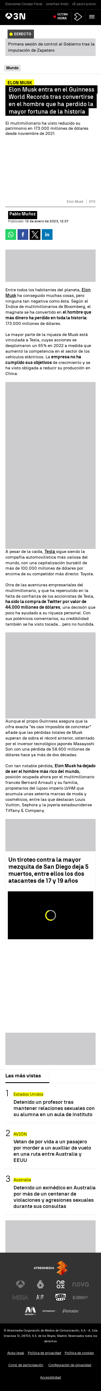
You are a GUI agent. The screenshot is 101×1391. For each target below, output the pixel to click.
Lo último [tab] (65, 1076)
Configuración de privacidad (69, 1365)
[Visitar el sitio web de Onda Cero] (61, 1298)
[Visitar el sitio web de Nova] (80, 1284)
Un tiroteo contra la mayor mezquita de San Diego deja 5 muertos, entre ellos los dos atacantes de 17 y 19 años (48, 870)
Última (62, 16)
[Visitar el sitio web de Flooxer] (70, 1311)
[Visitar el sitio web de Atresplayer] (51, 1311)
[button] (91, 16)
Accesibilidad (50, 1377)
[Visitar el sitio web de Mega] (20, 1298)
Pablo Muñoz (22, 213)
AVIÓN (20, 1134)
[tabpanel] (50, 1149)
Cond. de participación (25, 1365)
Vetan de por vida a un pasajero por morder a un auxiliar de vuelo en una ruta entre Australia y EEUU (52, 1150)
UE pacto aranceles (86, 4)
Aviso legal (15, 1353)
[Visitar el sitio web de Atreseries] (40, 1298)
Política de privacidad (44, 1353)
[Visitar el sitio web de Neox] (61, 1284)
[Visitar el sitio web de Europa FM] (80, 1298)
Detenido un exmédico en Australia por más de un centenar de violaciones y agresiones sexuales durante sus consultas (54, 1197)
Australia (22, 1179)
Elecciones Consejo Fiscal (24, 4)
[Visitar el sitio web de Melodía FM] (30, 1311)
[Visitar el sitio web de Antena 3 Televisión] (20, 1284)
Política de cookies (79, 1353)
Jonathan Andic (57, 4)
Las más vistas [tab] (23, 1076)
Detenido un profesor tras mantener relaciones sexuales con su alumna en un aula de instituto (54, 1108)
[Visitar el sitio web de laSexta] (40, 1284)
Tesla (50, 551)
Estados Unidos (28, 1094)
